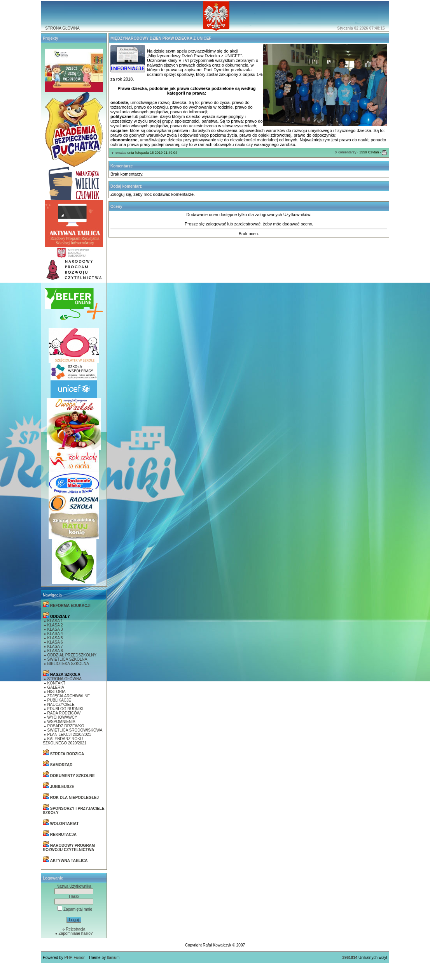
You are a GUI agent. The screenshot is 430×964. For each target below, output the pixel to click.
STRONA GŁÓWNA (62, 28)
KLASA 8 (55, 651)
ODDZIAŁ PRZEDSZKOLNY (72, 655)
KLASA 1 (55, 621)
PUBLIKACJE (59, 700)
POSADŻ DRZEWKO (65, 726)
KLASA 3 (55, 629)
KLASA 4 (55, 634)
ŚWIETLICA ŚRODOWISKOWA (75, 730)
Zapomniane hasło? (75, 933)
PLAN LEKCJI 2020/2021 (69, 734)
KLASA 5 (55, 638)
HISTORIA (56, 692)
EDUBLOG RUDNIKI (65, 709)
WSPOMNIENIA (61, 721)
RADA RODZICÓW (64, 713)
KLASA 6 (55, 642)
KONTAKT (56, 683)
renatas (120, 153)
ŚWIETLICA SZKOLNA (67, 659)
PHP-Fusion (75, 957)
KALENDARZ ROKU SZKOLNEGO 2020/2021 (64, 741)
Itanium (113, 957)
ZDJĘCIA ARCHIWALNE (68, 696)
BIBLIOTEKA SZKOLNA (68, 663)
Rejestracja (75, 929)
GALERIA (55, 687)
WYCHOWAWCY (62, 717)
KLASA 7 (55, 646)
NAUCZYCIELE (61, 704)
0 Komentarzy (346, 152)
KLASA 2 (55, 625)
